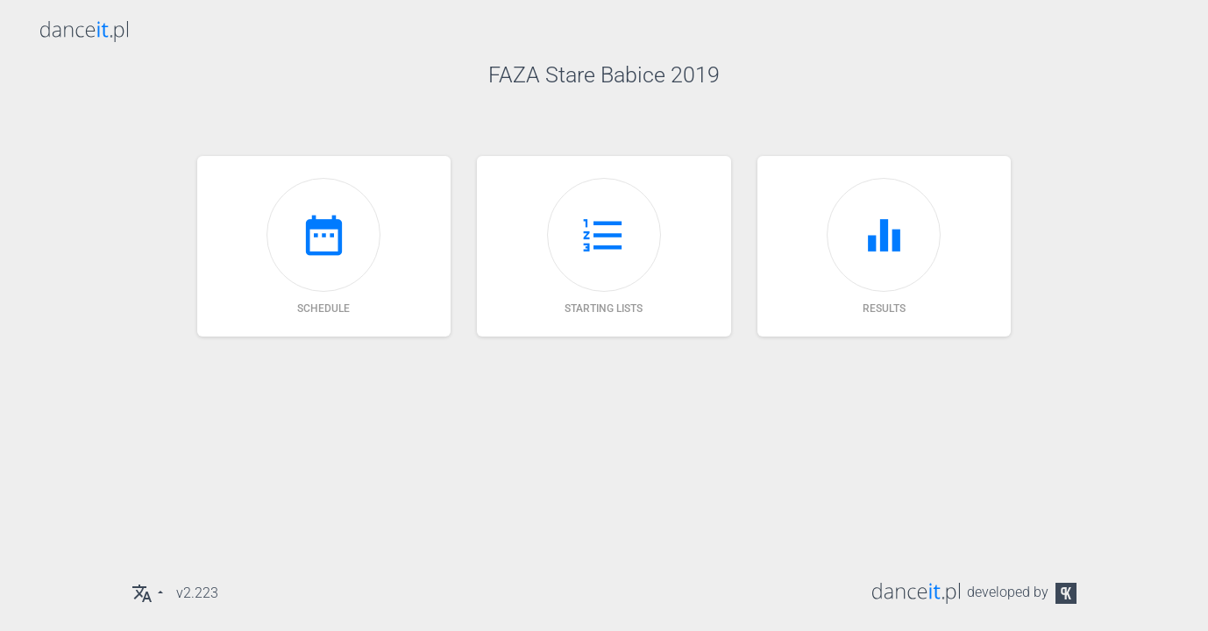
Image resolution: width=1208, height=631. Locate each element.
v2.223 (197, 593)
